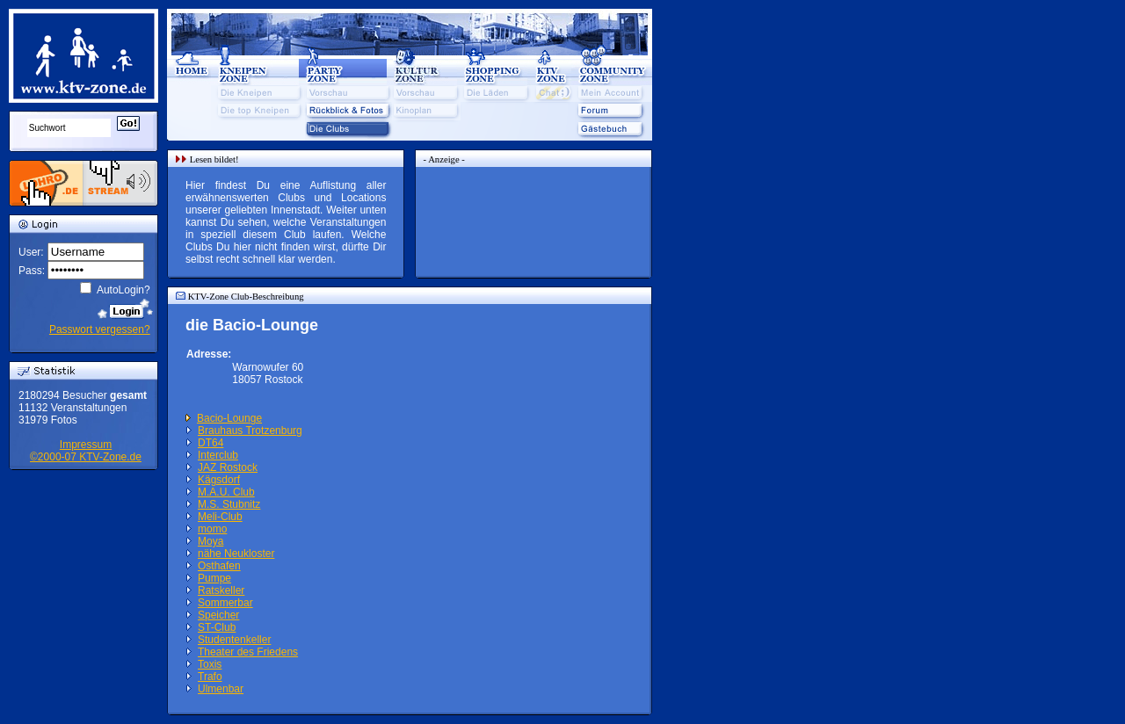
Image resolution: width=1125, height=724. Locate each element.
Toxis (209, 664)
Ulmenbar (220, 689)
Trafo (210, 676)
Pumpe (214, 578)
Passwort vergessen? (99, 329)
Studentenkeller (234, 640)
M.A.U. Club (226, 492)
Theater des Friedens (248, 652)
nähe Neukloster (236, 553)
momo (212, 529)
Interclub (218, 455)
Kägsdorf (219, 480)
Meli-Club (220, 516)
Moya (210, 541)
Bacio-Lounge (229, 418)
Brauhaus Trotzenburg (250, 430)
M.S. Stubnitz (229, 504)
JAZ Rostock (228, 467)
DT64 (210, 443)
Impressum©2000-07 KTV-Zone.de (86, 450)
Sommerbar (225, 603)
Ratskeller (221, 590)
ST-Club (217, 627)
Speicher (218, 615)
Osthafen (219, 566)
